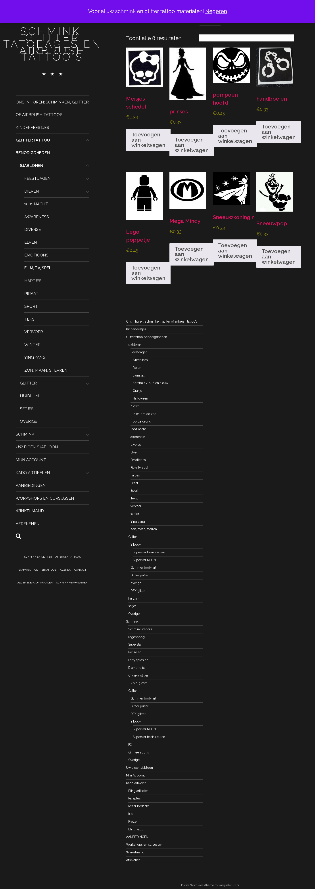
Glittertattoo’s (45, 569)
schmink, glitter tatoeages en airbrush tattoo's (52, 44)
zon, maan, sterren (45, 370)
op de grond (142, 421)
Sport (31, 306)
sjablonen (31, 165)
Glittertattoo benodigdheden (146, 337)
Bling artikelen (138, 791)
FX (130, 744)
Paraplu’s (134, 798)
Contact (80, 569)
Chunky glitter (138, 675)
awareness (36, 216)
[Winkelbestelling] (246, 38)
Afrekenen (28, 523)
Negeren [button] (216, 11)
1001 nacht (36, 204)
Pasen (137, 367)
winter (32, 344)
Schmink (25, 434)
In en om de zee (144, 414)
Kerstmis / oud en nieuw (150, 383)
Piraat (31, 293)
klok (131, 814)
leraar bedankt (138, 806)
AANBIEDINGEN (31, 485)
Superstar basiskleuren (149, 552)
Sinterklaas (140, 360)
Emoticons (36, 255)
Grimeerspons (138, 752)
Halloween (140, 398)
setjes (27, 408)
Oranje (137, 390)
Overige (28, 421)
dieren (31, 191)
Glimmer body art (143, 567)
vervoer (33, 331)
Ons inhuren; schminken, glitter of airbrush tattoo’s (161, 321)
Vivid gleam (139, 683)
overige (136, 583)
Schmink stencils (140, 629)
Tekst (30, 319)
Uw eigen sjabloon (37, 447)
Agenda (65, 569)
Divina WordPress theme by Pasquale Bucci (210, 885)
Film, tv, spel (38, 268)
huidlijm (29, 395)
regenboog (136, 637)
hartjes (33, 280)
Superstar (135, 644)
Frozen (133, 821)
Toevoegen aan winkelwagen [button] (148, 139)
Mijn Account (31, 459)
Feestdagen (37, 178)
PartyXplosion (138, 660)
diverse (32, 229)
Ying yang (35, 357)
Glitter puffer (139, 575)
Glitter (28, 383)
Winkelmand (30, 511)
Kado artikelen (33, 472)
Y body (136, 544)
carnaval (138, 375)
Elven (30, 242)
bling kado (136, 829)
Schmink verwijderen (72, 582)
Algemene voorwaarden (35, 582)
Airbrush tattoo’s (68, 556)
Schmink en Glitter (38, 556)
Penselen (134, 652)
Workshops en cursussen (45, 498)
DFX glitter (138, 591)
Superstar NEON (144, 560)
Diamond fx (136, 667)
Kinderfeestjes (32, 127)
